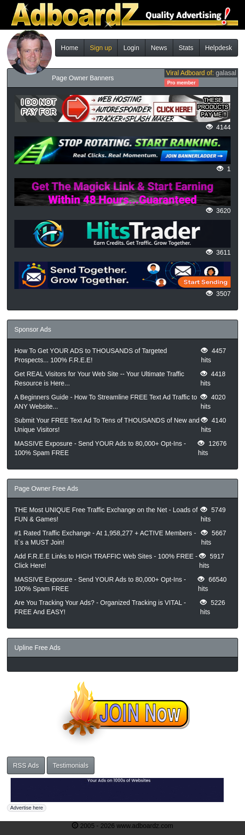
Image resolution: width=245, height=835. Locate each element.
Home (69, 47)
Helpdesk (218, 47)
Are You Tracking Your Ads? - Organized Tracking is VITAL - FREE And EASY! (100, 607)
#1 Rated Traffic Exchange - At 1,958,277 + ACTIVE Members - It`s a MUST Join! (105, 537)
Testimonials (70, 765)
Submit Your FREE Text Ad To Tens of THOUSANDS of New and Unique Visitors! (107, 425)
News (159, 47)
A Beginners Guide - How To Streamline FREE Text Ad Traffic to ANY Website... (105, 401)
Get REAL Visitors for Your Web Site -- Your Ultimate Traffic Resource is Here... (99, 378)
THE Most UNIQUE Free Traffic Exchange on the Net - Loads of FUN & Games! (106, 514)
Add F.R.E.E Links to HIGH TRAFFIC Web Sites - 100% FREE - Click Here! (106, 560)
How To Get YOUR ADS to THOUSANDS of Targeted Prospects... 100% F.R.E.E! (90, 355)
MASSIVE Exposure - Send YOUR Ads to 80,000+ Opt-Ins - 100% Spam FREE (100, 448)
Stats (186, 47)
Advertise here (26, 807)
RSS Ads (26, 765)
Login (131, 47)
